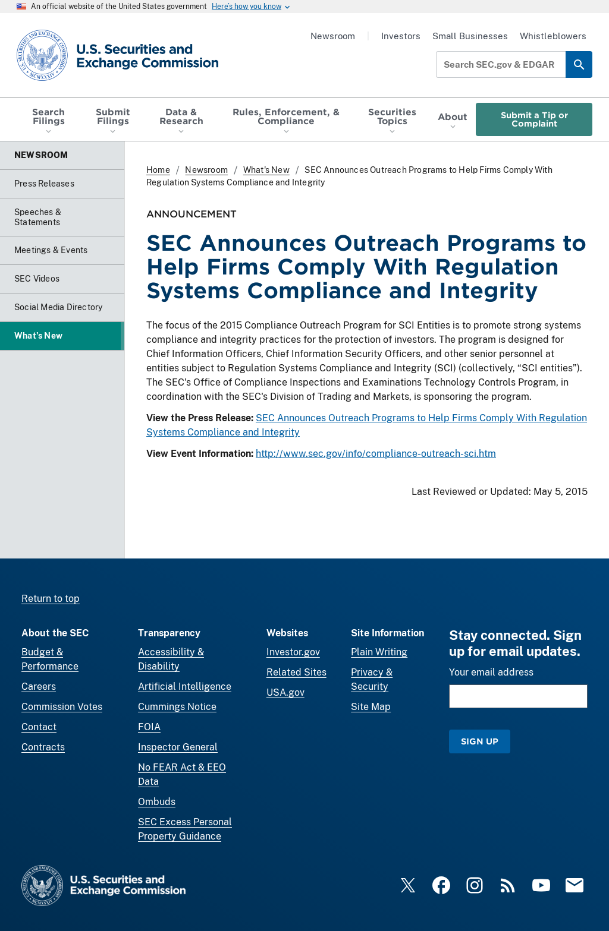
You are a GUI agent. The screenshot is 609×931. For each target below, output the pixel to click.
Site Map (371, 706)
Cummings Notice (177, 706)
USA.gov (285, 692)
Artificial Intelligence (184, 686)
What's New (266, 170)
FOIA (149, 727)
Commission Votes (61, 706)
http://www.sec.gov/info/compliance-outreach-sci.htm (376, 453)
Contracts (43, 747)
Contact (38, 727)
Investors (400, 36)
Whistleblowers (553, 36)
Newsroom (332, 36)
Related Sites (296, 672)
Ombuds (156, 801)
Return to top (50, 598)
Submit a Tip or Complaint (534, 119)
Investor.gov (293, 652)
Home (158, 170)
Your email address (491, 672)
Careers (38, 686)
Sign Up (479, 741)
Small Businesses (470, 36)
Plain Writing (379, 652)
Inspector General (178, 747)
